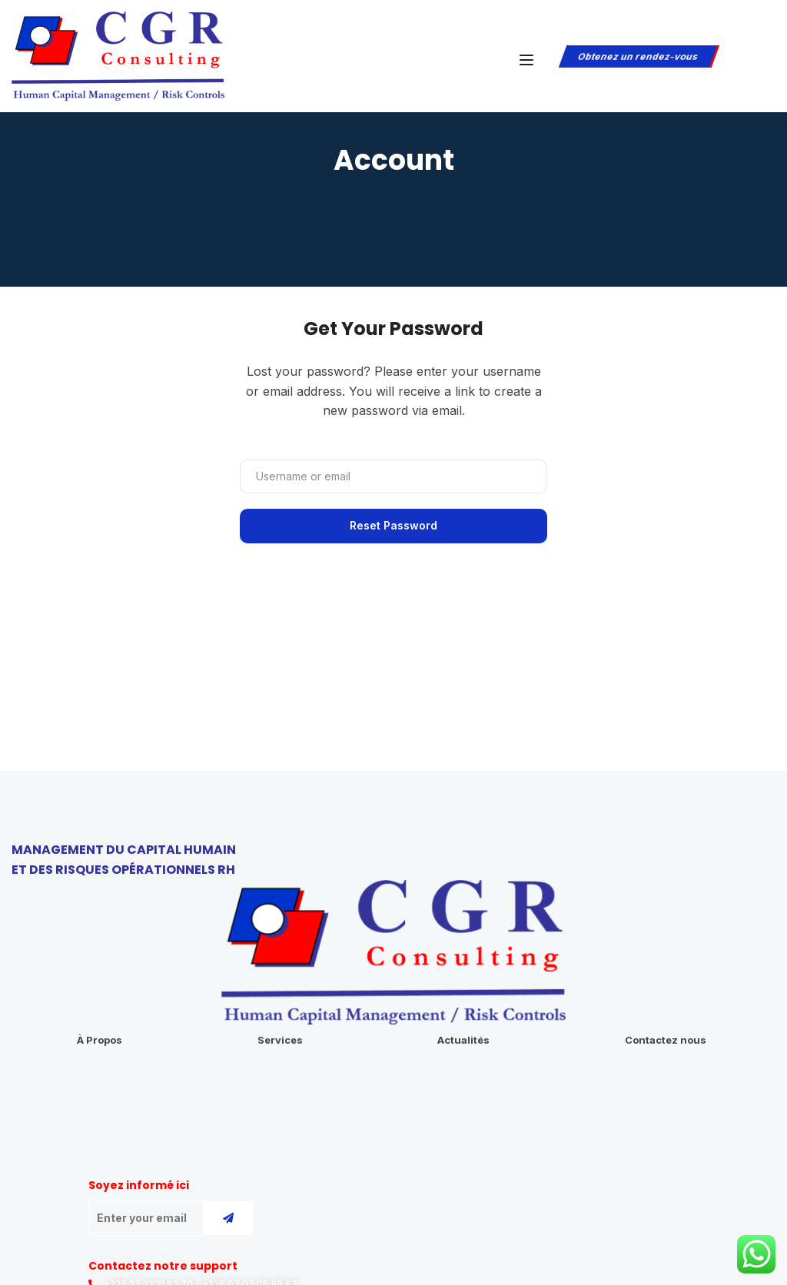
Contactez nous (665, 1039)
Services (280, 1039)
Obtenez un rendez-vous (637, 56)
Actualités (463, 1039)
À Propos (99, 1039)
